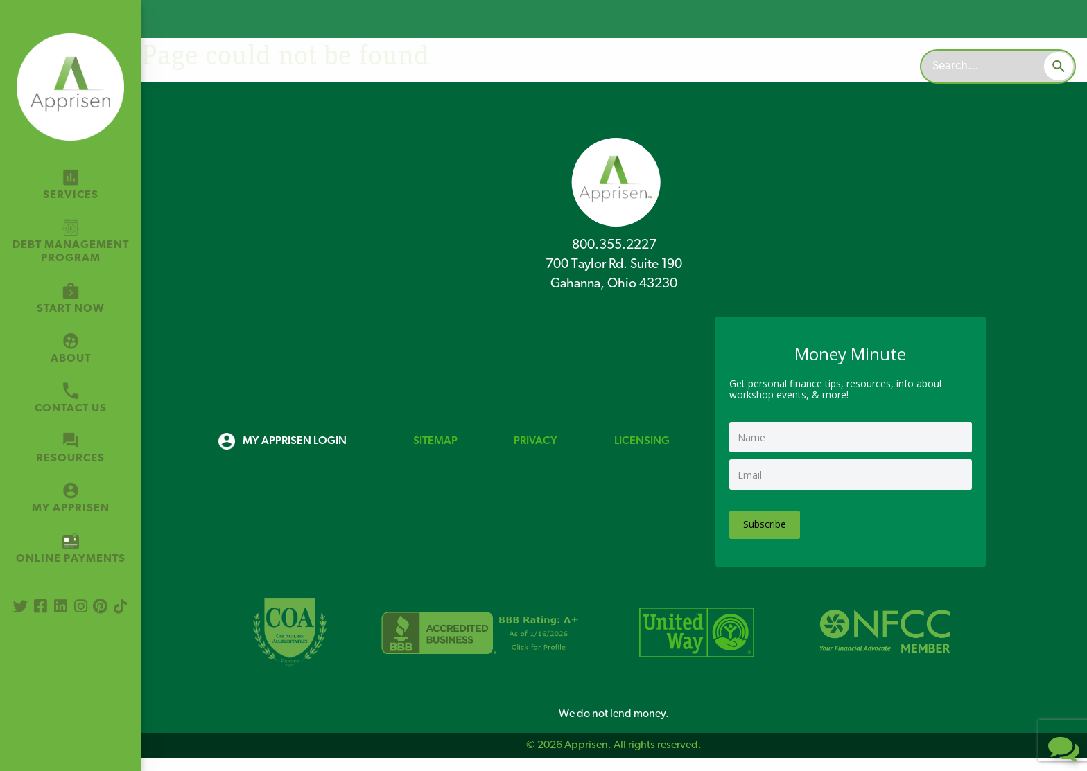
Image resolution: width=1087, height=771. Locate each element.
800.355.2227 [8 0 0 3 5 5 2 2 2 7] (614, 245)
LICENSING (642, 441)
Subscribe (764, 524)
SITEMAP (435, 441)
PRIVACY (535, 441)
